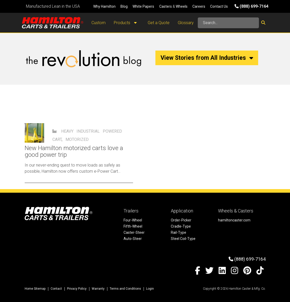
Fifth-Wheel (133, 226)
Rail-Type (178, 232)
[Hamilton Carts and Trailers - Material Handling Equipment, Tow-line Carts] (52, 23)
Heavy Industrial (80, 131)
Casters (165, 6)
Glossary (186, 22)
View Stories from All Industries (207, 57)
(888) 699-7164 (251, 6)
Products (126, 23)
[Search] (228, 22)
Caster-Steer (134, 232)
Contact (56, 288)
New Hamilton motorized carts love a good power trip (74, 151)
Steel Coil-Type (183, 239)
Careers (198, 6)
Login (150, 288)
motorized (77, 139)
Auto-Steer (133, 239)
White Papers (143, 6)
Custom (98, 22)
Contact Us (219, 6)
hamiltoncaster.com (234, 220)
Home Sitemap (35, 288)
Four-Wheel (133, 220)
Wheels (182, 6)
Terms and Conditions (125, 288)
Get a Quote (159, 22)
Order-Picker (181, 220)
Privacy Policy (77, 288)
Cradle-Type (181, 226)
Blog (124, 6)
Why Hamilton (104, 6)
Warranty (98, 288)
